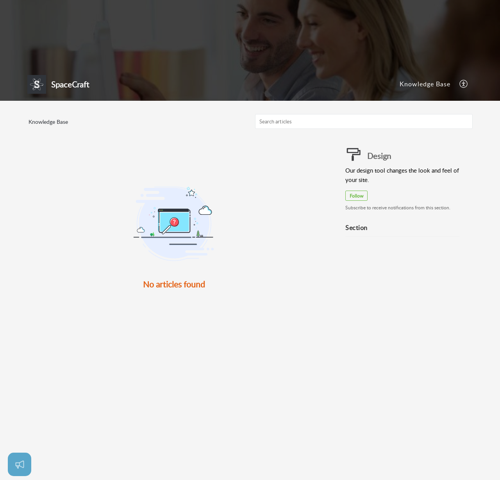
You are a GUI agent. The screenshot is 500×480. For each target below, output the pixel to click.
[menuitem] (425, 84)
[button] (464, 84)
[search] (364, 121)
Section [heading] (356, 227)
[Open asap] (19, 464)
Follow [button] (356, 196)
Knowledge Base (425, 84)
